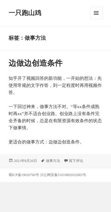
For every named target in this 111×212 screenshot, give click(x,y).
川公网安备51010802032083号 (63, 175)
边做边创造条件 (35, 63)
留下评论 (76, 161)
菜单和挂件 (96, 13)
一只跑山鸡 (25, 12)
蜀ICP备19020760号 (24, 175)
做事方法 (53, 161)
